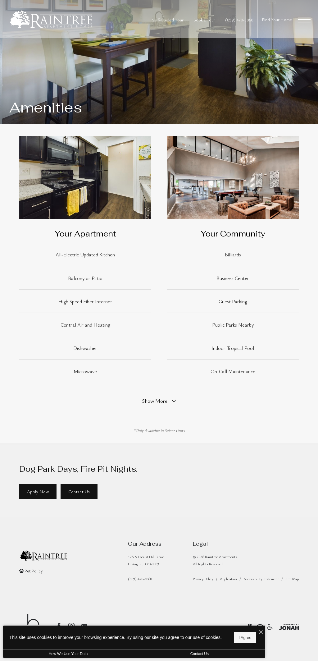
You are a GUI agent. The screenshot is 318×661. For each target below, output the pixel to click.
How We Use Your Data (57, 654)
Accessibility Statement (261, 578)
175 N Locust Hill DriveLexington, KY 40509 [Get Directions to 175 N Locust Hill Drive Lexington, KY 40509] (146, 560)
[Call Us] (146, 578)
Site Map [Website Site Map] (292, 578)
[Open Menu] (304, 19)
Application (228, 578)
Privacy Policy (203, 578)
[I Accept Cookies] (216, 630)
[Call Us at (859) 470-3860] (239, 20)
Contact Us (166, 654)
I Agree (200, 636)
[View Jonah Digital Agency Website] (289, 626)
